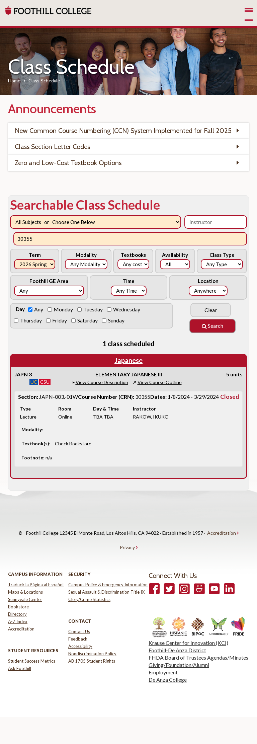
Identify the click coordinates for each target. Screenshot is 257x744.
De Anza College (168, 666)
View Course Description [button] (102, 382)
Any (39, 309)
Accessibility (80, 633)
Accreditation (221, 529)
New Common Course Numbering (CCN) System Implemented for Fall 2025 (123, 131)
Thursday (31, 320)
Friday (60, 320)
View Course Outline (160, 382)
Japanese (128, 360)
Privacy (127, 537)
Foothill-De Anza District (177, 637)
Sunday (116, 320)
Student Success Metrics (31, 647)
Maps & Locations (25, 578)
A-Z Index (17, 608)
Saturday (88, 320)
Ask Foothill (19, 655)
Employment (163, 659)
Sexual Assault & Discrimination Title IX (106, 578)
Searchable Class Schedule (85, 204)
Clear (210, 310)
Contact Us (79, 618)
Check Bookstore (73, 443)
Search (212, 325)
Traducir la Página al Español (36, 571)
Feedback (77, 625)
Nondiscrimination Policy (92, 640)
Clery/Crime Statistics (89, 586)
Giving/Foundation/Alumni (179, 651)
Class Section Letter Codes (52, 147)
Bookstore (18, 593)
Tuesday (93, 309)
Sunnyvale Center (25, 586)
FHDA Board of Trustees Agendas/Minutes (198, 644)
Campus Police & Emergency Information (108, 571)
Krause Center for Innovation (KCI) (188, 629)
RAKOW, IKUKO (151, 417)
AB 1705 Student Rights (91, 647)
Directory (17, 600)
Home (14, 80)
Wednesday (127, 309)
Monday (64, 309)
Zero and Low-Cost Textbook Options (68, 163)
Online (65, 417)
